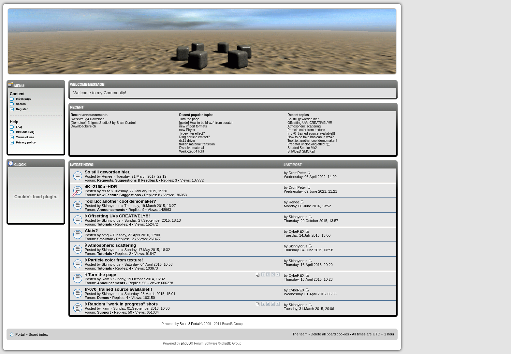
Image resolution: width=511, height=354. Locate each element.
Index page (23, 98)
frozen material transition (197, 144)
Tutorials (104, 224)
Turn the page (189, 119)
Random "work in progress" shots (123, 304)
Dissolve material (191, 148)
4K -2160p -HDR (101, 186)
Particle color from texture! (306, 130)
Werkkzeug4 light (191, 151)
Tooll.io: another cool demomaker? (312, 140)
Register (22, 109)
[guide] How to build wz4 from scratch (206, 123)
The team (299, 334)
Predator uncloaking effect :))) (308, 144)
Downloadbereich (83, 126)
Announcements (111, 210)
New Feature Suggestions (119, 195)
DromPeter (297, 173)
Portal (20, 334)
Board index (38, 334)
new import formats (193, 126)
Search (21, 104)
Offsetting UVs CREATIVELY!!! (309, 123)
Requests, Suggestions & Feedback (127, 180)
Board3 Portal (189, 324)
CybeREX (296, 231)
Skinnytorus (111, 206)
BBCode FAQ (25, 132)
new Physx (187, 130)
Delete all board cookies (330, 334)
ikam (105, 279)
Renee (107, 176)
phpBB (186, 343)
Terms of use (25, 137)
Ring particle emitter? (194, 137)
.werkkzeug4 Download (87, 119)
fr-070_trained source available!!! (311, 133)
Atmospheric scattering (304, 126)
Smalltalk (105, 239)
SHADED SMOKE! (300, 151)
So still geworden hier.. (303, 119)
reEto (106, 191)
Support (104, 312)
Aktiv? (91, 230)
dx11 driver (187, 140)
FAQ (19, 126)
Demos (103, 298)
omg (105, 235)
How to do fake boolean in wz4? (310, 137)
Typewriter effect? (192, 133)
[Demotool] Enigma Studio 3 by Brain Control (103, 123)
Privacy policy (26, 142)
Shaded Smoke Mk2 (302, 148)
